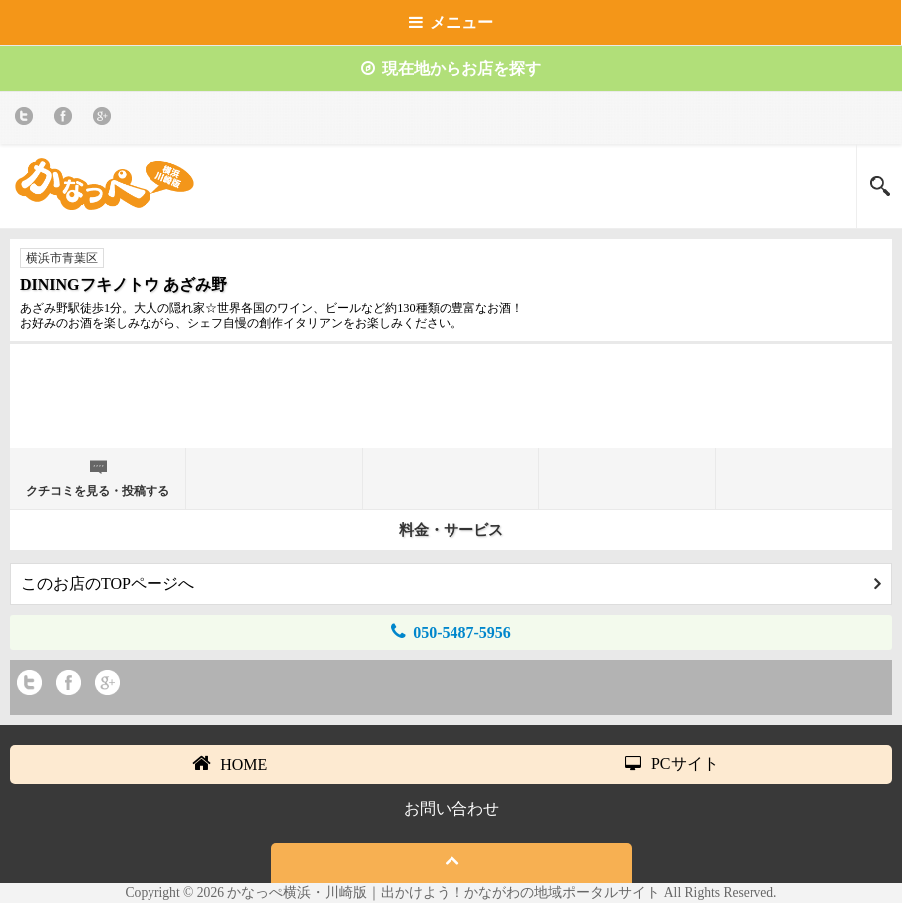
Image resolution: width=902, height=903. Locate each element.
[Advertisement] (451, 403)
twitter (27, 119)
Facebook (66, 119)
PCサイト (672, 763)
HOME (229, 763)
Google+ (105, 119)
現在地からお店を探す (451, 68)
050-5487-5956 (451, 631)
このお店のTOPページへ (451, 583)
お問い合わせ (451, 808)
